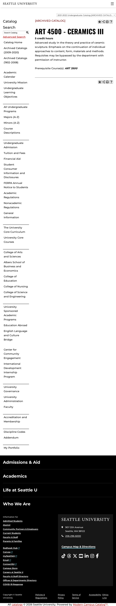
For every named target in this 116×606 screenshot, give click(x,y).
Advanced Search (14, 36)
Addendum (11, 437)
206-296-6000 (73, 536)
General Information (11, 215)
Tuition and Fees (14, 153)
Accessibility (95, 594)
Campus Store (10, 568)
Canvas (6, 552)
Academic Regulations (11, 195)
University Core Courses (13, 239)
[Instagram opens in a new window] (92, 556)
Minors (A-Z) (12, 122)
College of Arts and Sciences (13, 254)
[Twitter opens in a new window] (75, 556)
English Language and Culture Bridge (15, 335)
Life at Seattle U (20, 490)
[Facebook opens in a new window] (97, 556)
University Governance (11, 389)
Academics (15, 476)
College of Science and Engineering (15, 294)
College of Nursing (16, 286)
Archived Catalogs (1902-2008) (15, 60)
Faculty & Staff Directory (15, 576)
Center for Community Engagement (12, 354)
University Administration (13, 399)
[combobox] (86, 15)
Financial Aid (12, 158)
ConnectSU (8, 564)
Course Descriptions (12, 130)
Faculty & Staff (10, 537)
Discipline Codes (14, 431)
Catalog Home (13, 42)
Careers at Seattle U (13, 572)
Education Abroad (15, 325)
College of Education (10, 278)
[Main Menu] (112, 3)
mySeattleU (9, 556)
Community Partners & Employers (20, 529)
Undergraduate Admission (13, 145)
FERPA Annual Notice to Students (16, 185)
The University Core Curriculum (14, 229)
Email (6, 560)
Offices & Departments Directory (20, 580)
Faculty (8, 406)
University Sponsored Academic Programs (11, 313)
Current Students (12, 533)
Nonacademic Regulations (13, 205)
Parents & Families (12, 541)
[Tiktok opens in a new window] (63, 556)
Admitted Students (12, 521)
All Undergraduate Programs (15, 109)
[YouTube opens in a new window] (81, 556)
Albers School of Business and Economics (14, 266)
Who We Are (16, 503)
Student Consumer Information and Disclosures (14, 171)
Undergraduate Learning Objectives (13, 92)
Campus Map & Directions (78, 546)
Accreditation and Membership (15, 419)
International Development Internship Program (12, 370)
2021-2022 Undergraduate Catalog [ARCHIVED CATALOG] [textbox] (85, 15)
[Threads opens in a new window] (69, 556)
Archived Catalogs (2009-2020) (15, 50)
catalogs (17, 604)
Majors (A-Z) (11, 117)
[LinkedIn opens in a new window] (86, 556)
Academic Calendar (10, 74)
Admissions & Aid (21, 462)
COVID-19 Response (13, 584)
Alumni (6, 525)
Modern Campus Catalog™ (90, 604)
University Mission (15, 82)
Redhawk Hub (10, 548)
